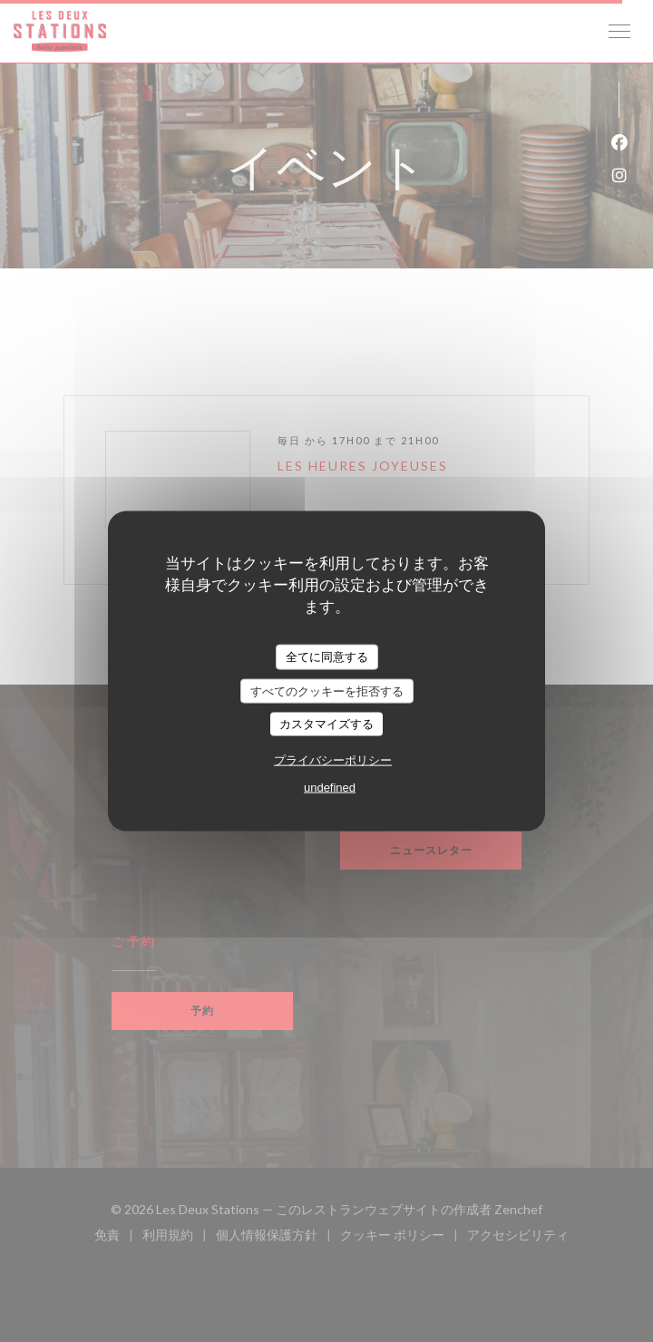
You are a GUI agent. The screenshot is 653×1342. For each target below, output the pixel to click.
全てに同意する (327, 657)
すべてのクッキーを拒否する (327, 690)
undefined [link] (330, 786)
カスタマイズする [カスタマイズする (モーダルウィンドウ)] (326, 724)
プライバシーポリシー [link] (333, 759)
